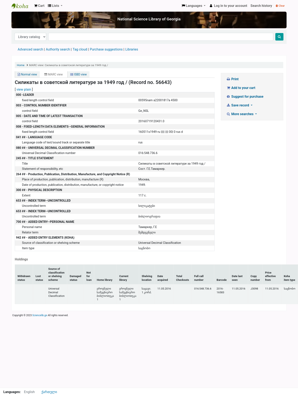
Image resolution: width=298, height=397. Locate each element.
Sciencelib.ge (39, 315)
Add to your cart (240, 88)
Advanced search (30, 49)
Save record (238, 105)
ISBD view (78, 74)
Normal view (27, 74)
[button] (39, 6)
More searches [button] (240, 114)
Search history (261, 6)
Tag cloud (80, 49)
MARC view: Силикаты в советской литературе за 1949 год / (68, 65)
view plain (23, 89)
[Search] (279, 37)
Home (21, 65)
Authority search (58, 49)
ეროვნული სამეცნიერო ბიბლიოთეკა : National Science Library (22, 6)
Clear (280, 5)
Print (232, 79)
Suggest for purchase (244, 97)
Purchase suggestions (106, 49)
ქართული (49, 392)
